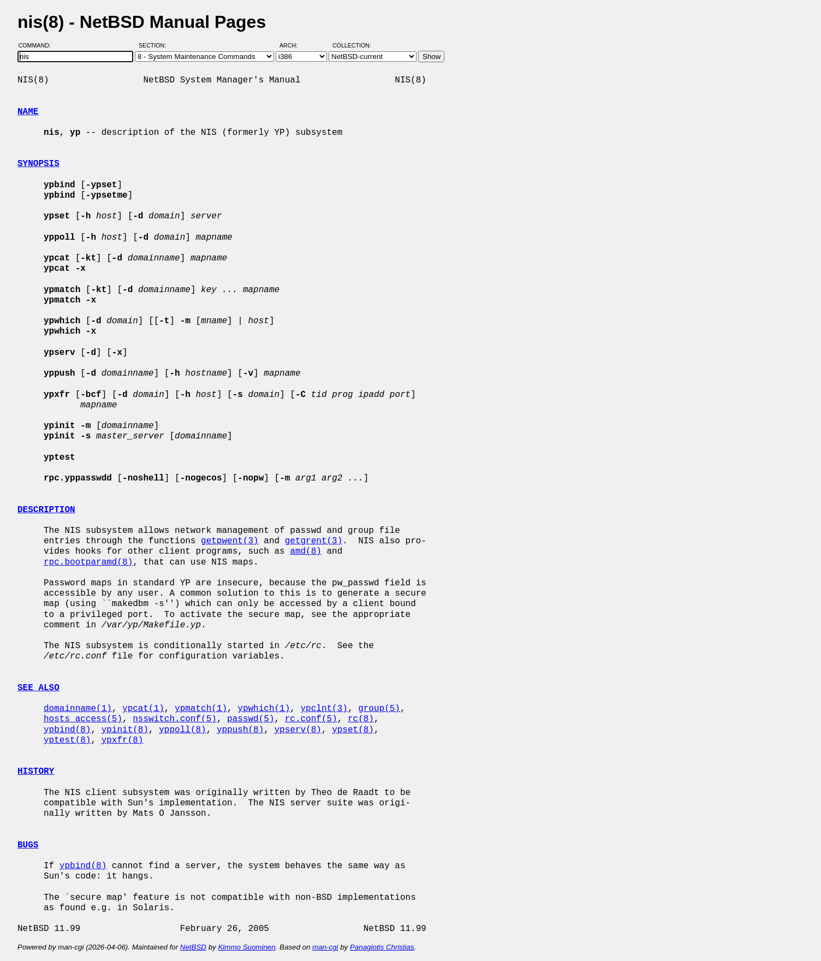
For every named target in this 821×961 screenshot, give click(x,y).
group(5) (379, 709)
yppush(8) (240, 730)
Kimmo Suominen (246, 947)
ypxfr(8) (123, 740)
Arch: (293, 45)
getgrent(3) (314, 541)
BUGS (27, 845)
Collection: (351, 45)
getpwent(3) (230, 541)
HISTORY (35, 772)
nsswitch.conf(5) (175, 719)
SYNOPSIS (38, 164)
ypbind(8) (67, 730)
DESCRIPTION (46, 510)
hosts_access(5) (83, 719)
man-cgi (325, 947)
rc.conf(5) (311, 719)
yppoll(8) (182, 730)
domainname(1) (78, 709)
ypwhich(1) (263, 709)
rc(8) (361, 719)
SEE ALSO (38, 688)
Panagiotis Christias (382, 947)
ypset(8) (353, 730)
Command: (38, 45)
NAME (27, 112)
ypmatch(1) (201, 709)
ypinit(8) (125, 730)
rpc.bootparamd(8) (88, 562)
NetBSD (193, 947)
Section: (155, 45)
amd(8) (306, 551)
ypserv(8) (297, 730)
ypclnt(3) (323, 709)
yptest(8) (67, 740)
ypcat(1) (143, 709)
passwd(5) (250, 719)
